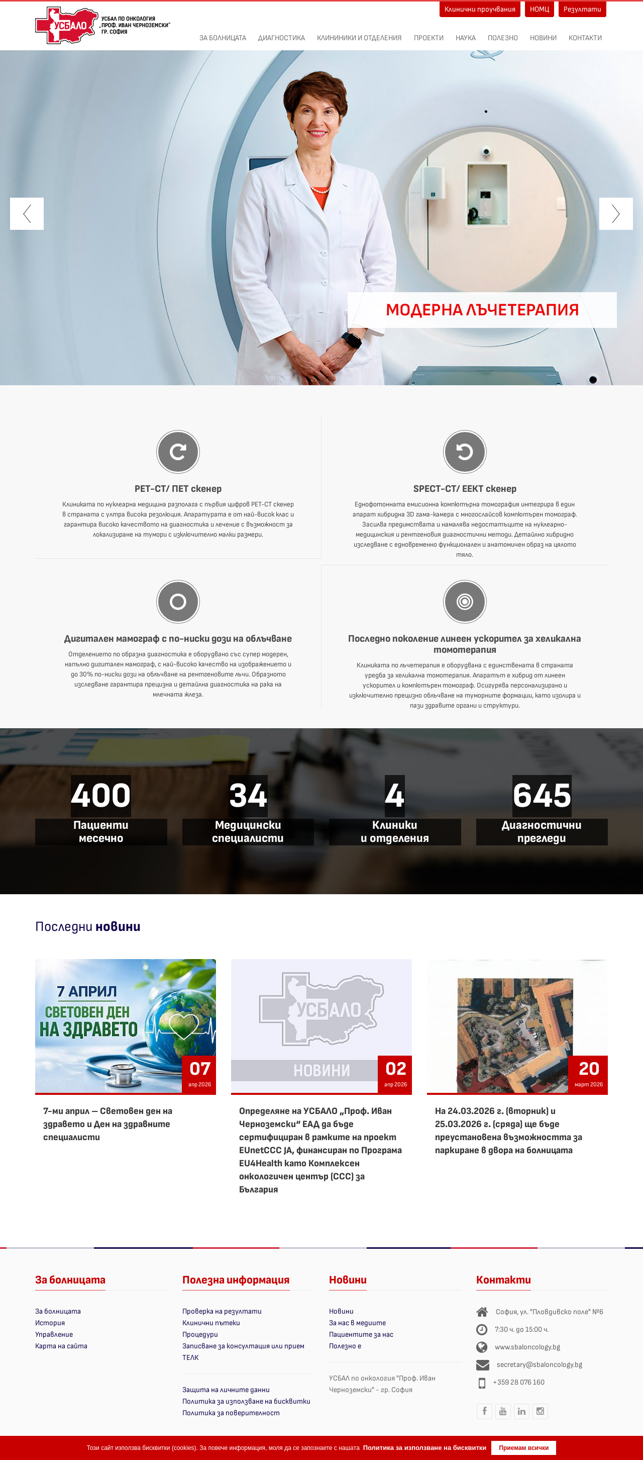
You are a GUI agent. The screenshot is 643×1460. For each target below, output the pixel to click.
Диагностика (281, 33)
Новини (543, 33)
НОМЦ (539, 9)
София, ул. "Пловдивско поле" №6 (549, 1312)
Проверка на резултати (222, 1311)
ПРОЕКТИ (429, 33)
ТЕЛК (190, 1357)
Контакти (585, 33)
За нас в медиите (357, 1323)
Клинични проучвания (480, 9)
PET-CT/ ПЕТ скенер (178, 489)
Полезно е (345, 1346)
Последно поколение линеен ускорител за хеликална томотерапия (464, 644)
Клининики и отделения (359, 33)
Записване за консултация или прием (243, 1346)
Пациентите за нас (361, 1334)
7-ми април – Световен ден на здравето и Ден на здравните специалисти (107, 1124)
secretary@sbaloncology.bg (539, 1364)
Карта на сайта (61, 1346)
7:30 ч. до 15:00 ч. (522, 1329)
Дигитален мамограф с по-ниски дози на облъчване (178, 639)
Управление (54, 1334)
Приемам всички (524, 1447)
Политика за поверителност (231, 1413)
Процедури (200, 1334)
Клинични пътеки (211, 1323)
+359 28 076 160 (519, 1382)
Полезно (503, 33)
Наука (466, 33)
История (50, 1323)
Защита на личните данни (226, 1390)
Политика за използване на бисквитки (246, 1401)
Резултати (582, 9)
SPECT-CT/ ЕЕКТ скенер (464, 489)
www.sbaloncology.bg (527, 1347)
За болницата (222, 33)
